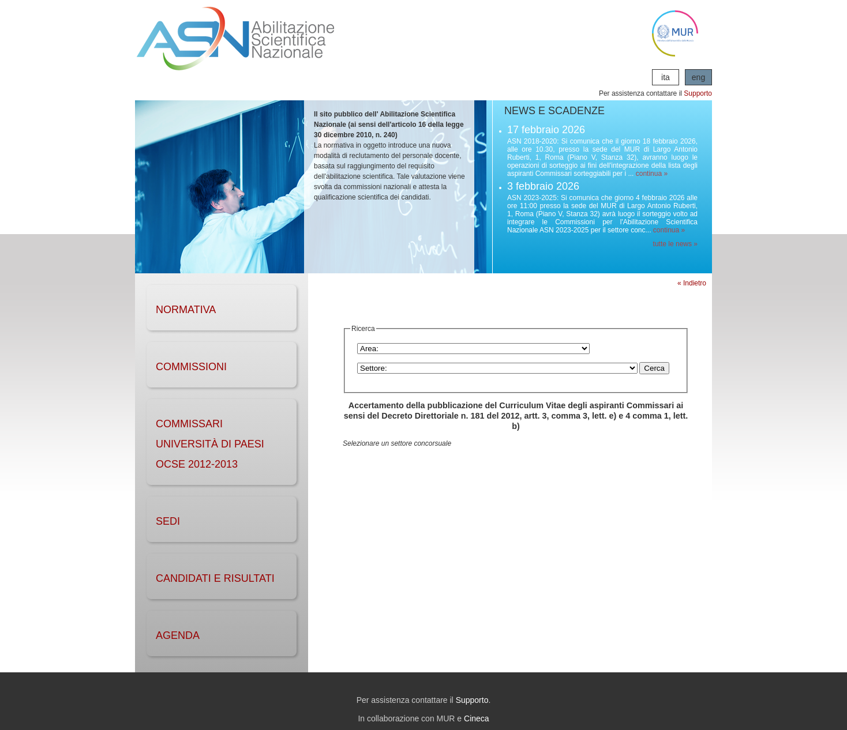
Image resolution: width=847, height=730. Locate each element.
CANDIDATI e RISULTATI (215, 578)
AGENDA (178, 635)
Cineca (476, 718)
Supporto (698, 93)
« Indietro (691, 283)
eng (698, 77)
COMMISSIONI (191, 366)
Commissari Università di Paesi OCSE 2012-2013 (210, 444)
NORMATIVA (186, 309)
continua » (652, 174)
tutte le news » (675, 244)
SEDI (168, 521)
